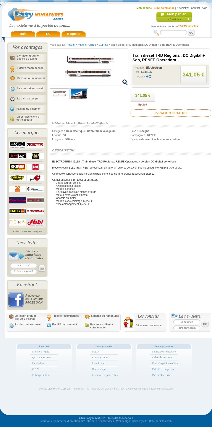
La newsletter (190, 316)
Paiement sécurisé (161, 375)
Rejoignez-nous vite (34, 299)
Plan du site (98, 363)
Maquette (73, 34)
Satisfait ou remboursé (31, 78)
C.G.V (35, 369)
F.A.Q (95, 351)
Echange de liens (41, 375)
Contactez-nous (100, 357)
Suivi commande (164, 8)
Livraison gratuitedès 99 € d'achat (28, 57)
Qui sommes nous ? (42, 357)
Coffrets (103, 44)
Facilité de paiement (28, 108)
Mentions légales (41, 351)
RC (48, 34)
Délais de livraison (162, 357)
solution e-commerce (53, 421)
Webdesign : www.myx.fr (131, 421)
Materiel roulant (87, 44)
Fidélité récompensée (163, 369)
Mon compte (144, 8)
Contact (195, 8)
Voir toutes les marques (28, 231)
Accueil (71, 44)
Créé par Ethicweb (160, 421)
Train (22, 34)
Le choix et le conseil (30, 88)
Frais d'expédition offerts (165, 363)
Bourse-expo (98, 369)
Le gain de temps (27, 98)
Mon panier (176, 14)
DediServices (106, 421)
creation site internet (82, 421)
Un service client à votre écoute (27, 118)
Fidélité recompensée (30, 68)
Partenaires (38, 363)
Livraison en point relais (105, 375)
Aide (204, 8)
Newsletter (183, 8)
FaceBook (27, 284)
